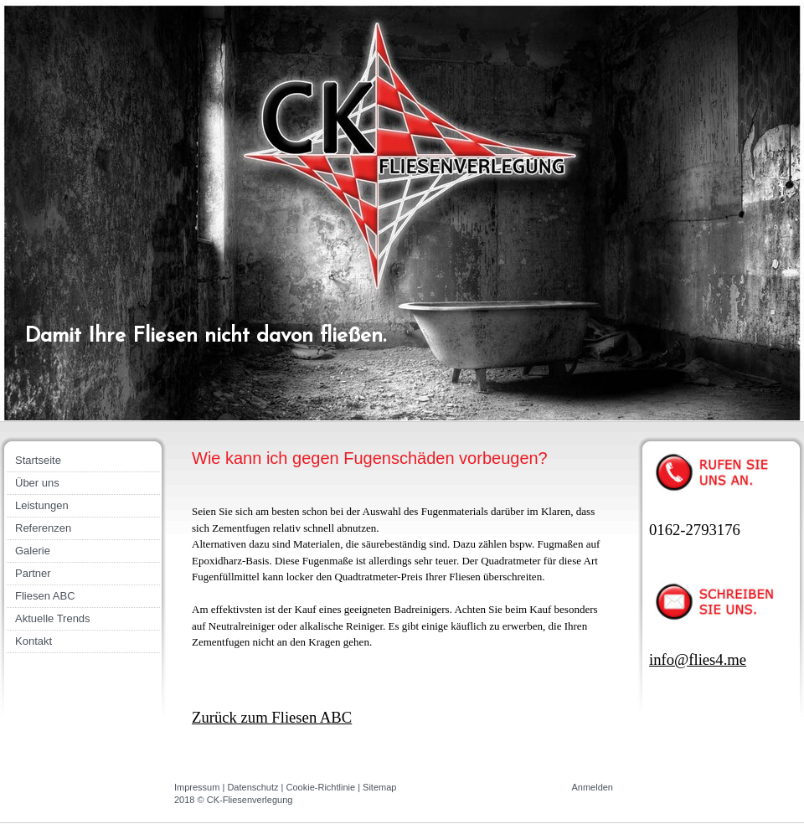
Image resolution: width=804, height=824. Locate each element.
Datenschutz (252, 787)
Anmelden (592, 787)
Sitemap (379, 787)
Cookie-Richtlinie (321, 787)
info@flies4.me (697, 659)
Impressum (196, 787)
